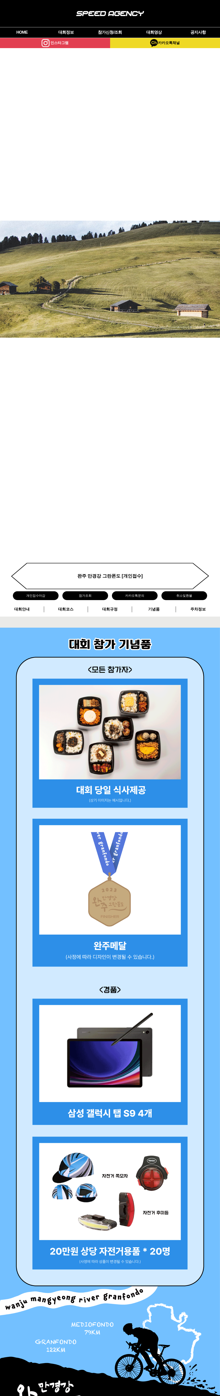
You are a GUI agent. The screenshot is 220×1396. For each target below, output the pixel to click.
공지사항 (198, 32)
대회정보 (66, 32)
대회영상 (154, 32)
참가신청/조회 (110, 32)
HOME (22, 32)
